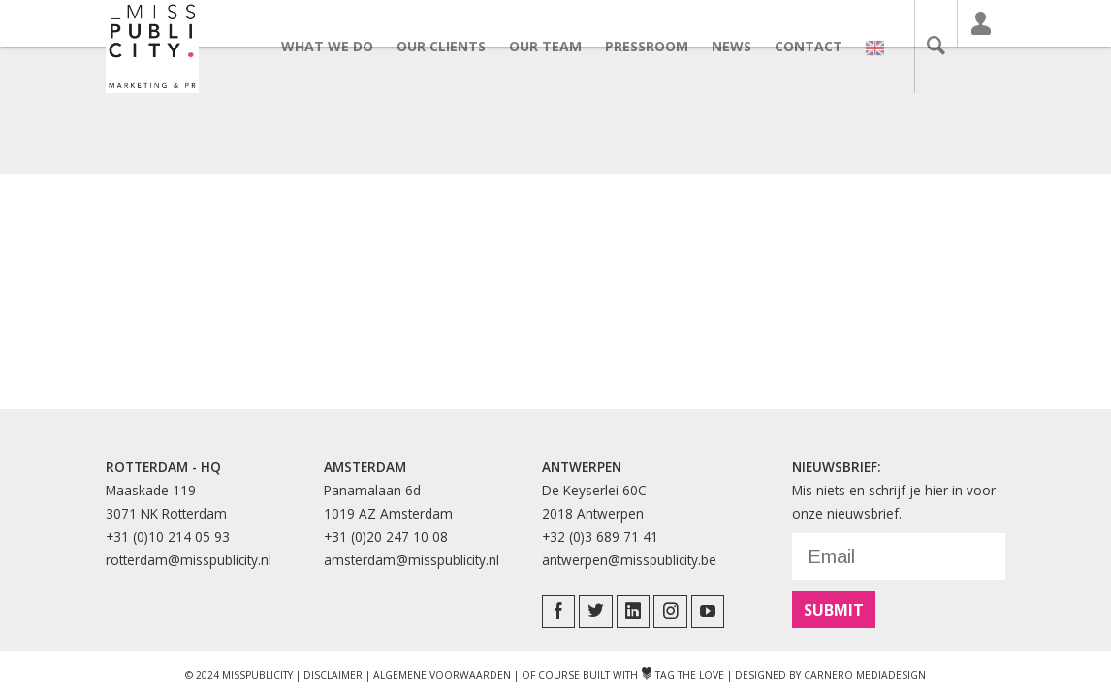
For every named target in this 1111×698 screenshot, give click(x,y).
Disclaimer (333, 675)
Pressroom (657, 46)
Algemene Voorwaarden (442, 675)
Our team (556, 46)
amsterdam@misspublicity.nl (411, 560)
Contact (819, 46)
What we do (338, 46)
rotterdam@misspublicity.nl (188, 560)
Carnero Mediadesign (865, 675)
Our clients (451, 46)
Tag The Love (682, 675)
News (742, 46)
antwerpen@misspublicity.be (629, 560)
